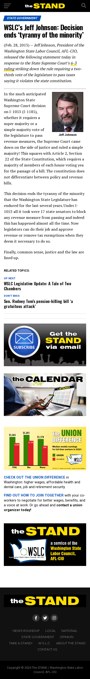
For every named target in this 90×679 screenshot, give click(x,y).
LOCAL (50, 631)
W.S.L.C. (44, 643)
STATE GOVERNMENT (37, 637)
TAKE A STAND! (20, 643)
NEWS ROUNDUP (26, 631)
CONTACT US (47, 649)
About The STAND (71, 643)
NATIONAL (69, 631)
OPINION (66, 637)
